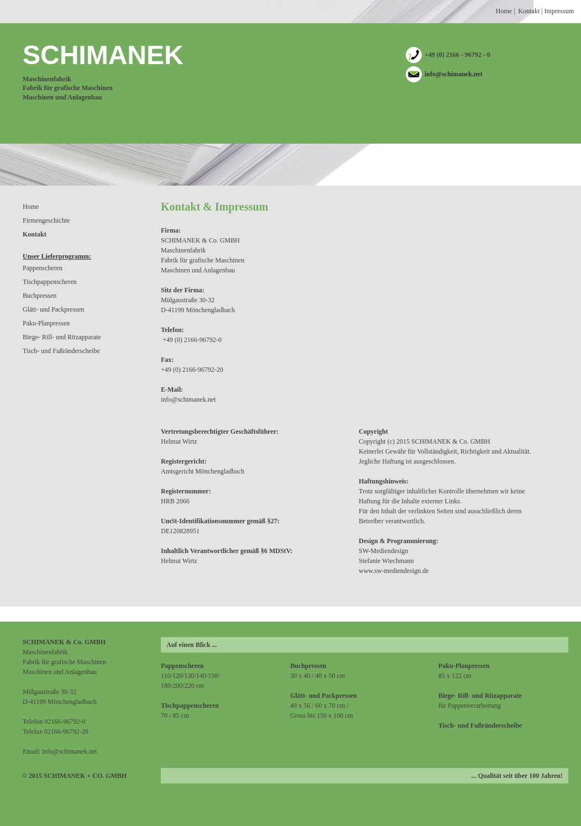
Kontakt (529, 11)
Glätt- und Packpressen (53, 309)
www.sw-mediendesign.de (394, 571)
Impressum (559, 11)
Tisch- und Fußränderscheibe (61, 351)
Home (504, 11)
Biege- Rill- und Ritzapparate (62, 337)
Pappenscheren (42, 268)
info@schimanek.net (454, 74)
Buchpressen (39, 295)
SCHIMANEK (103, 55)
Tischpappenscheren (50, 282)
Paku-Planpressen (46, 323)
